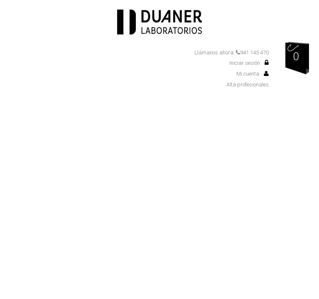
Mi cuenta (252, 74)
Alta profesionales (247, 84)
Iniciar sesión (249, 63)
